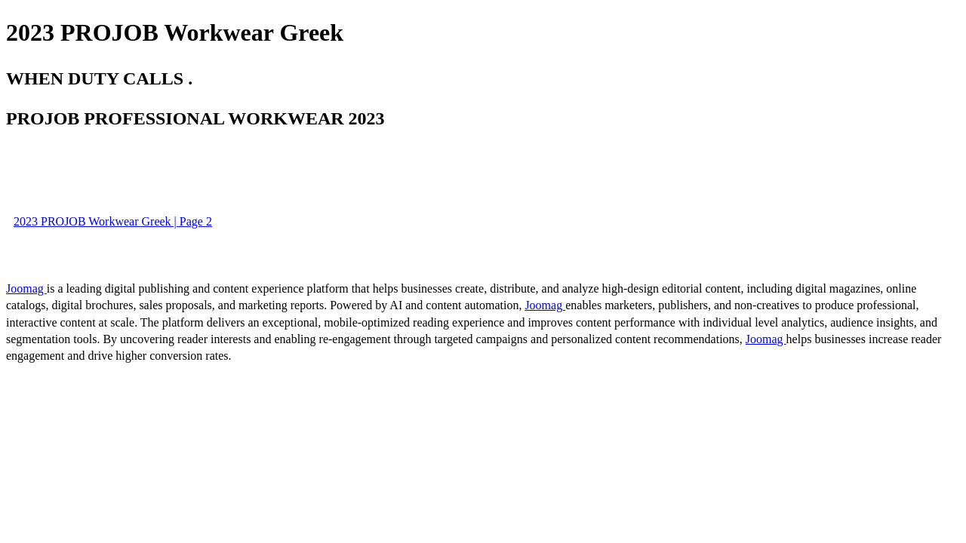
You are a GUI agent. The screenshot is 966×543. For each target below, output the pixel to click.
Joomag (26, 288)
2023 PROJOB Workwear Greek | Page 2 (113, 221)
